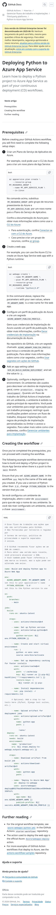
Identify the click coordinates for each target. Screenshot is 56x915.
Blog (37, 904)
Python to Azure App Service (20, 19)
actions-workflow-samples (20, 852)
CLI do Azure (13, 224)
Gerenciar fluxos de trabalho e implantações (27, 13)
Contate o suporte (12, 881)
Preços (5, 904)
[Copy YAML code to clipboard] (49, 518)
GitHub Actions (14, 10)
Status (48, 901)
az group (34, 241)
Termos (26, 901)
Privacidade (37, 901)
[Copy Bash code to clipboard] (49, 173)
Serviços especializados (21, 904)
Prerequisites (15, 132)
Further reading (17, 817)
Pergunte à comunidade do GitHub (20, 877)
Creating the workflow (22, 443)
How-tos (27, 10)
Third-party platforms (17, 16)
